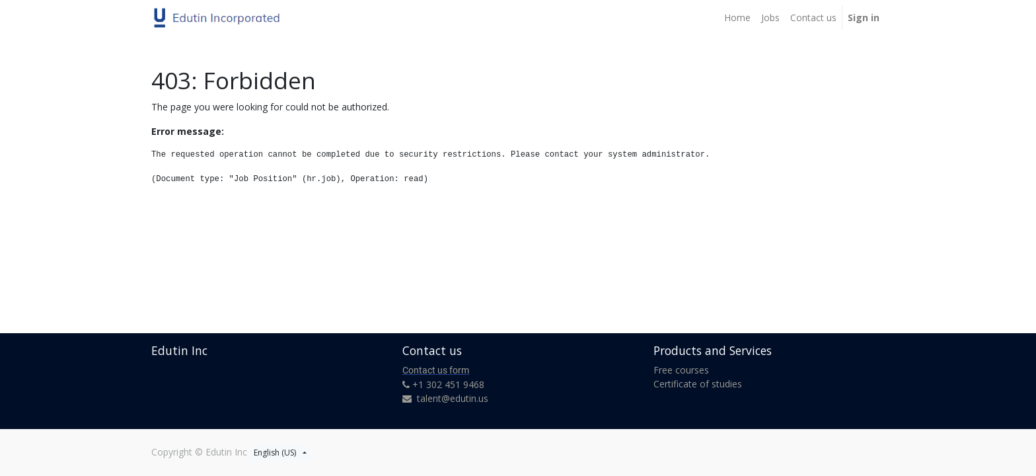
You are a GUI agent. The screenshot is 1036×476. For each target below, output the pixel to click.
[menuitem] (737, 17)
